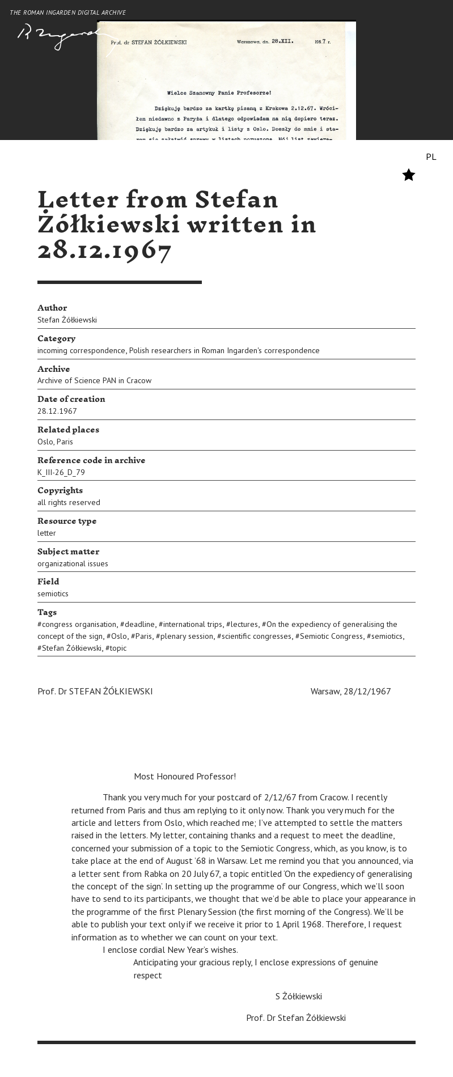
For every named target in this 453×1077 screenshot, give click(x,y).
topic (118, 648)
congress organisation (79, 624)
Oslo (45, 441)
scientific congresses (256, 636)
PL (431, 156)
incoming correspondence (81, 350)
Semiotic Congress (331, 636)
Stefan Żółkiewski (67, 320)
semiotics (53, 593)
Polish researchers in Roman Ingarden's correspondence (224, 350)
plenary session (186, 636)
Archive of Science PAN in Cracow (94, 380)
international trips (192, 624)
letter (46, 533)
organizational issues (72, 563)
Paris (65, 441)
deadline (140, 624)
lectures (244, 624)
